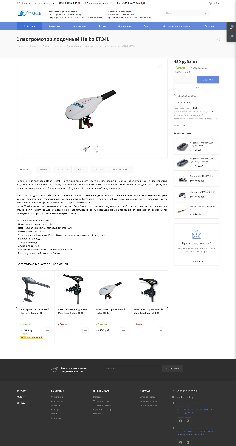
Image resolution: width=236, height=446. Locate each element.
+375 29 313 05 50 (68, 3)
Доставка (98, 169)
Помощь (145, 390)
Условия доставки (102, 405)
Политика (98, 413)
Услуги (21, 396)
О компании (57, 396)
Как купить (62, 169)
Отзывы (43, 169)
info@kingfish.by (185, 396)
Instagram (188, 420)
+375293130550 (185, 409)
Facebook (180, 420)
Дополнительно (120, 169)
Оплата (81, 169)
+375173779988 (204, 431)
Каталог (22, 390)
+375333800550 (204, 409)
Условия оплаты (101, 401)
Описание (25, 169)
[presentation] (17, 307)
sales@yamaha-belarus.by (190, 434)
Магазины (98, 396)
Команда (55, 405)
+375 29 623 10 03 (133, 3)
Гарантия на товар (102, 409)
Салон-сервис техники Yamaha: (103, 3)
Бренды (21, 402)
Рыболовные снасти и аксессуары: (36, 3)
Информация (101, 390)
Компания (57, 390)
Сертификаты (57, 401)
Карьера (55, 409)
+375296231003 (185, 431)
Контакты (56, 418)
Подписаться (172, 368)
